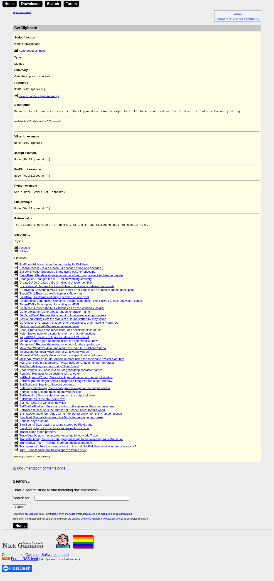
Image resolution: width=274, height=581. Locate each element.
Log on (237, 13)
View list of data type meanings (39, 96)
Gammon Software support (47, 559)
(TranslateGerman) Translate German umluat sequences (56, 447)
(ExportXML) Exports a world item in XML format (50, 298)
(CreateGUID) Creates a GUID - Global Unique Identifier (55, 287)
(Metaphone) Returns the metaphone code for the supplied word (60, 349)
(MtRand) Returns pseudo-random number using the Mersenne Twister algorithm (71, 363)
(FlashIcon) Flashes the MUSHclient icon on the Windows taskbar (61, 313)
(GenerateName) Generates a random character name (54, 316)
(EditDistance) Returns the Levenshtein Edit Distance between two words (66, 291)
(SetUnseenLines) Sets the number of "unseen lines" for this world (62, 414)
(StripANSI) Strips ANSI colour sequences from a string (55, 433)
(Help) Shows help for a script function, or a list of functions (57, 338)
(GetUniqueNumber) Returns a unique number (49, 331)
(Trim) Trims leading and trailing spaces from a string (53, 455)
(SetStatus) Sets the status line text (42, 404)
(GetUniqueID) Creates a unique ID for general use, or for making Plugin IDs (68, 327)
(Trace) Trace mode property (37, 436)
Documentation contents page (41, 473)
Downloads (30, 4)
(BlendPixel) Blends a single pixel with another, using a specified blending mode (71, 280)
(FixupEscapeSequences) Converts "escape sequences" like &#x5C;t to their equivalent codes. (81, 305)
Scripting (24, 252)
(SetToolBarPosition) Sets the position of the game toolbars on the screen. (67, 411)
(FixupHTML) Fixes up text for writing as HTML (49, 309)
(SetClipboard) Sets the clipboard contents (46, 389)
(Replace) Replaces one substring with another (49, 378)
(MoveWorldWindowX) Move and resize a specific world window (60, 360)
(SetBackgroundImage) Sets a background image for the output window (65, 385)
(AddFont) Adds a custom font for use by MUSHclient (53, 269)
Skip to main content (22, 12)
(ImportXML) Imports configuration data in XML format (54, 342)
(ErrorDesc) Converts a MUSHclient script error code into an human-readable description (77, 294)
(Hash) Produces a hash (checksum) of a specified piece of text (60, 334)
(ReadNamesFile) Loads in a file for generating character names (61, 374)
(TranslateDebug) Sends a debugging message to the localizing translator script (71, 444)
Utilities (23, 256)
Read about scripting (32, 50)
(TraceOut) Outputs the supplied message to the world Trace (58, 440)
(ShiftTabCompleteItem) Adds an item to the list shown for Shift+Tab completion (70, 418)
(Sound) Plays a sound (34, 425)
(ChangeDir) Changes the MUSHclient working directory (55, 283)
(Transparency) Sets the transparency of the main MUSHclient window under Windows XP (77, 451)
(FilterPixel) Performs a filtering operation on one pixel (54, 302)
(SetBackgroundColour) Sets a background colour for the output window (66, 382)
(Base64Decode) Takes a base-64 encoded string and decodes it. (61, 272)
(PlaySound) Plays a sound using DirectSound (49, 371)
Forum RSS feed (24, 564)
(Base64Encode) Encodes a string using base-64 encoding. (57, 276)
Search (53, 4)
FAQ (256, 18)
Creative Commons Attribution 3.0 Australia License (97, 523)
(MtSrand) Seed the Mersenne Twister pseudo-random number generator (66, 367)
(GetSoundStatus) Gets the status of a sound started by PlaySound (62, 323)
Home (10, 4)
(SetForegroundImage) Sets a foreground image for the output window (65, 393)
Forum (71, 4)
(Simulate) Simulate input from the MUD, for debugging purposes (61, 422)
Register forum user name (230, 18)
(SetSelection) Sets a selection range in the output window (57, 400)
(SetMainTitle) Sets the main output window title (50, 396)
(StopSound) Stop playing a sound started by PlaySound (55, 429)
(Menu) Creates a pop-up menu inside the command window (58, 345)
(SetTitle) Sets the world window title (42, 407)
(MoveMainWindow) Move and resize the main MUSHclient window (62, 353)
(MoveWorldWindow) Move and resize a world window (54, 356)
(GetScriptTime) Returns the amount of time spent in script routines (62, 320)
